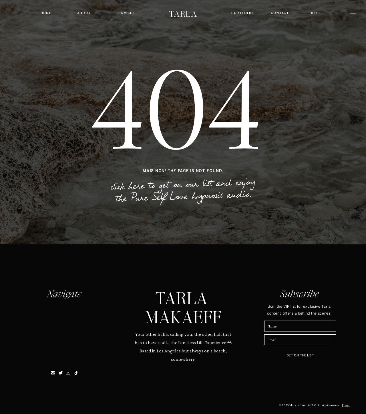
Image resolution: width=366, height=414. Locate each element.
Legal (346, 405)
